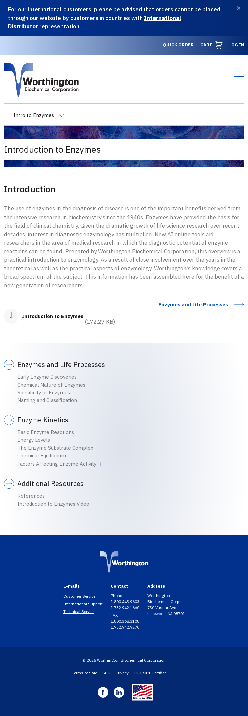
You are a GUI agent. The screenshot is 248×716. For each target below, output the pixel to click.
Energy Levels (33, 440)
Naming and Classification (47, 400)
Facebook (103, 692)
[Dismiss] (238, 8)
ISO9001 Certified (150, 672)
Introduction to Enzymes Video (53, 503)
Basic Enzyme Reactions (45, 432)
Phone (117, 595)
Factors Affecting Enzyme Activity (56, 464)
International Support (83, 603)
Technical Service (78, 611)
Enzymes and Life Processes (193, 304)
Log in (236, 45)
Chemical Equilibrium (41, 455)
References (31, 496)
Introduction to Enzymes (52, 316)
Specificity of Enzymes (43, 392)
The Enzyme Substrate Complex (55, 448)
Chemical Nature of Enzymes (51, 385)
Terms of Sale (84, 672)
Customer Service (79, 596)
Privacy (122, 672)
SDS (106, 672)
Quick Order (178, 45)
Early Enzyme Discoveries (47, 377)
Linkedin (119, 692)
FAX (115, 615)
